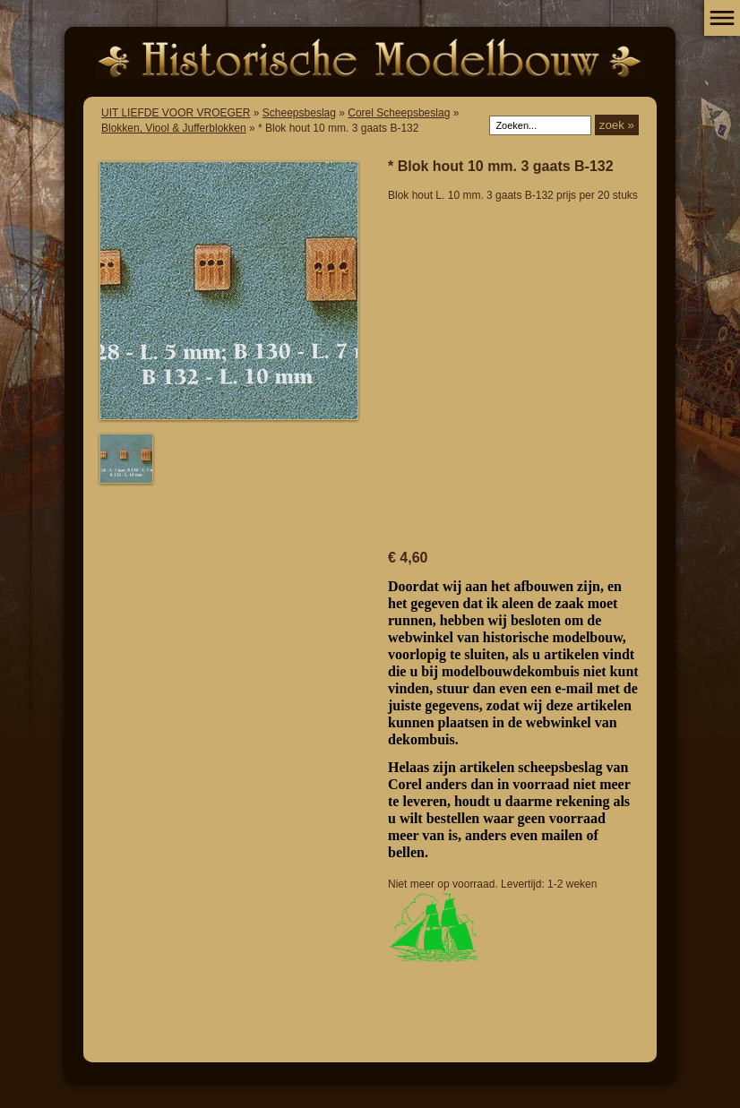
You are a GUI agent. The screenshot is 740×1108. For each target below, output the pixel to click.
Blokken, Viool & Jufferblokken (173, 128)
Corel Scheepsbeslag (399, 113)
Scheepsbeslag (299, 113)
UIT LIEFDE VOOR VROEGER (175, 113)
